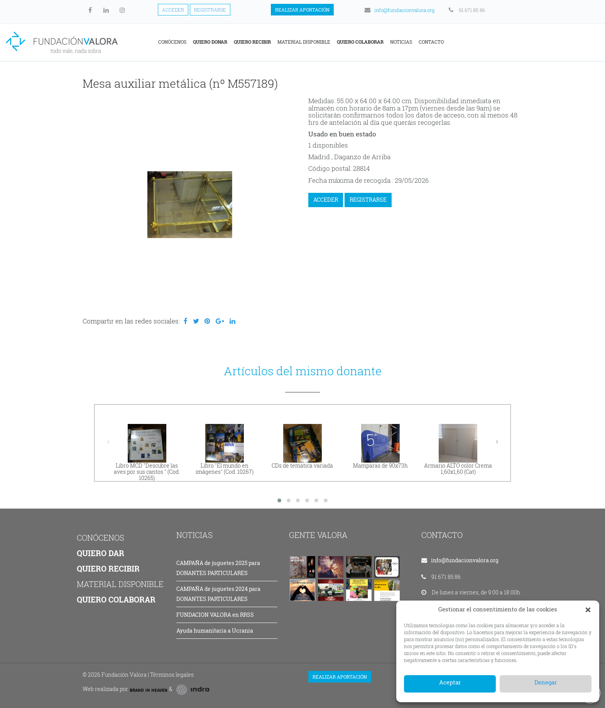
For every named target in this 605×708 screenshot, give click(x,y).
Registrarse (210, 10)
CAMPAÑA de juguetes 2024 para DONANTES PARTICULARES (218, 593)
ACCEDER (325, 199)
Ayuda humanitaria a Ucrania (214, 630)
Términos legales (172, 674)
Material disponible (380, 42)
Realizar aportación (302, 10)
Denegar (545, 682)
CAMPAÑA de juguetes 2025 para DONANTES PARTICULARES (218, 568)
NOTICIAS (194, 535)
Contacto (508, 42)
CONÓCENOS (100, 538)
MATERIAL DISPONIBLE (120, 584)
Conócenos (249, 42)
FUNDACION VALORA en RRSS (215, 614)
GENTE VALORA (318, 535)
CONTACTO (442, 535)
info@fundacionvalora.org (398, 10)
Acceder (173, 10)
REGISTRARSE (368, 199)
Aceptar (450, 682)
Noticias (478, 42)
